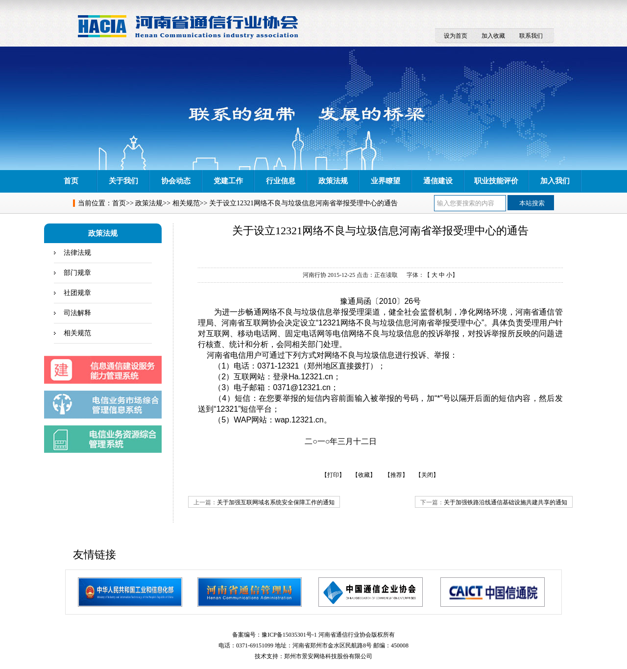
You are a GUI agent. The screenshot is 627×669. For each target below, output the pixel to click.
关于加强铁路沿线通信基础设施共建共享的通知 (505, 502)
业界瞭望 (385, 181)
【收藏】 (364, 474)
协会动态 (176, 181)
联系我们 (531, 35)
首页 (71, 181)
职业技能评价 (496, 181)
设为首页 (455, 35)
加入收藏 (493, 35)
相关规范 (186, 203)
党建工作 (228, 181)
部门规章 (77, 272)
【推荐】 (396, 474)
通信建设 (438, 181)
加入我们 (555, 181)
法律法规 (77, 252)
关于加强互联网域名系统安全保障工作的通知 (276, 502)
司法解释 (77, 313)
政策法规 (333, 181)
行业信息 (280, 181)
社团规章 (77, 293)
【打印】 (333, 474)
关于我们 (123, 181)
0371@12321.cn (302, 387)
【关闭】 (427, 474)
